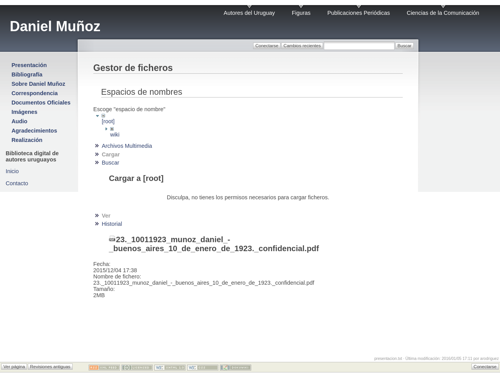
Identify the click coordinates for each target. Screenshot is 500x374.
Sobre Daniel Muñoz (38, 84)
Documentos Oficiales (40, 102)
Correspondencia (34, 93)
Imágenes (24, 112)
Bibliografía (26, 74)
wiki (115, 134)
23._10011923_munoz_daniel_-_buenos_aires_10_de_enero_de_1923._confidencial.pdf (214, 244)
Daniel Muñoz (55, 26)
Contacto (16, 183)
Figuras (301, 13)
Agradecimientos (34, 131)
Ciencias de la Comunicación (443, 13)
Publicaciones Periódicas (358, 13)
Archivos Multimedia (127, 146)
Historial (112, 224)
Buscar (110, 163)
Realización (26, 140)
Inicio (12, 171)
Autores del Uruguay (249, 13)
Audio (19, 121)
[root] (108, 121)
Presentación (28, 65)
